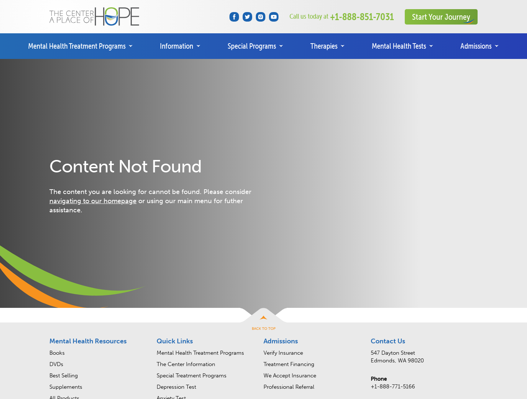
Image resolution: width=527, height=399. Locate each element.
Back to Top (264, 329)
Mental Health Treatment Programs (77, 46)
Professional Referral (289, 387)
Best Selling (63, 375)
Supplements (65, 387)
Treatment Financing (289, 364)
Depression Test (176, 387)
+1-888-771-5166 (393, 386)
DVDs (56, 364)
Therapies (323, 46)
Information (176, 46)
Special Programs (252, 46)
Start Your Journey (441, 17)
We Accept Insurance (290, 375)
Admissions (476, 46)
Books (57, 353)
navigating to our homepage (93, 201)
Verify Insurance (283, 353)
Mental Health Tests (399, 46)
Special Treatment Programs (192, 375)
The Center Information (186, 364)
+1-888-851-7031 (341, 16)
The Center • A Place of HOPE (94, 16)
